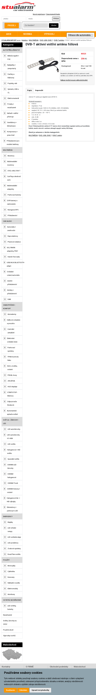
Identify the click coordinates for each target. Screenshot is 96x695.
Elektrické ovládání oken (12, 340)
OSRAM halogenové (12, 475)
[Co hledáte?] (35, 25)
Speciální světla (13, 459)
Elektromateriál (13, 98)
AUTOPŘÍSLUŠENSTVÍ (11, 50)
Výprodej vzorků (9, 636)
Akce (8, 34)
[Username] (14, 19)
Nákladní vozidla (14, 583)
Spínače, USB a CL (13, 91)
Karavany (11, 577)
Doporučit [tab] (39, 90)
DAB (9, 299)
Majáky (10, 522)
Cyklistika (11, 571)
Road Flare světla (14, 554)
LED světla (11, 444)
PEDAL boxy (12, 375)
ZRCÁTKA (11, 381)
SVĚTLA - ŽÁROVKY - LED (11, 421)
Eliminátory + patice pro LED (12, 509)
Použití (6, 560)
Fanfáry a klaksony (11, 76)
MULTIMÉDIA (33, 40)
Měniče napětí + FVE (13, 57)
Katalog (25, 40)
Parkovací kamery (14, 195)
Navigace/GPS (13, 210)
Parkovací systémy (11, 349)
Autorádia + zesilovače (11, 228)
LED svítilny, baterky (12, 607)
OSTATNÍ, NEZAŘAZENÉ (12, 600)
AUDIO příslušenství (12, 282)
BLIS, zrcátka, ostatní (12, 367)
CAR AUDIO (7, 221)
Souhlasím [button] (10, 690)
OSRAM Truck (13, 483)
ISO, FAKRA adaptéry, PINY (12, 249)
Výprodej (49, 34)
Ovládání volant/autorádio (13, 273)
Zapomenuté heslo (53, 14)
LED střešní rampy (12, 529)
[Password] (39, 19)
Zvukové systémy (14, 548)
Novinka (27, 34)
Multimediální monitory (12, 163)
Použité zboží (8, 630)
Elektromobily (13, 589)
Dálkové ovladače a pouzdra (13, 321)
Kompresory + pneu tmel (12, 133)
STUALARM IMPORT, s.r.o (11, 40)
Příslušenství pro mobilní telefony (13, 142)
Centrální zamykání (11, 331)
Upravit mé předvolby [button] (40, 690)
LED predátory (13, 543)
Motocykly (11, 566)
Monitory (11, 156)
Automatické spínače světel (12, 412)
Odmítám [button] (23, 690)
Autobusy (11, 594)
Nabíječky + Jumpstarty (11, 66)
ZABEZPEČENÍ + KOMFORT (9, 306)
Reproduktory (13, 236)
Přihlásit (56, 18)
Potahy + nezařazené (11, 105)
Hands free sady (14, 257)
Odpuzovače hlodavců (12, 403)
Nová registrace (39, 14)
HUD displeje (12, 387)
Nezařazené (7, 615)
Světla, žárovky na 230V (9, 622)
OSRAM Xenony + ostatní (13, 490)
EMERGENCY (7, 516)
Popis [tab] (29, 90)
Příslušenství (12, 215)
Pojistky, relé (12, 83)
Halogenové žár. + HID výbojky (13, 499)
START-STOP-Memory (12, 394)
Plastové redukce (14, 242)
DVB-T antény (59, 40)
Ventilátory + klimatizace (11, 124)
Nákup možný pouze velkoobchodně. (74, 80)
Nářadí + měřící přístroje (12, 115)
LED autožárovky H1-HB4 (13, 436)
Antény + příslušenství (12, 292)
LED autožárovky (14, 429)
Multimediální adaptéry (12, 187)
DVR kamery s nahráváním (12, 202)
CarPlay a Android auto (14, 178)
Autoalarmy (12, 314)
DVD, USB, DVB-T (46, 40)
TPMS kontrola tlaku (12, 358)
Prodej (12, 25)
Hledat (53, 25)
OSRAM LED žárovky (11, 466)
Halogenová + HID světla (13, 451)
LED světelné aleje (14, 537)
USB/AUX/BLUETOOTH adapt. (15, 264)
